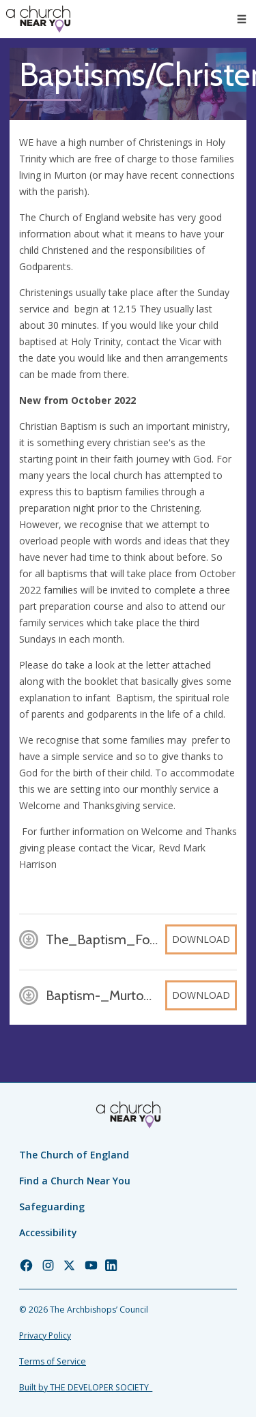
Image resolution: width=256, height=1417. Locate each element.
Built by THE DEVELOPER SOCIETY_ (85, 1387)
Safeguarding (52, 1206)
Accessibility (48, 1232)
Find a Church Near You (74, 1180)
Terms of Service (52, 1361)
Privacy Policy (45, 1335)
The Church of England (74, 1154)
